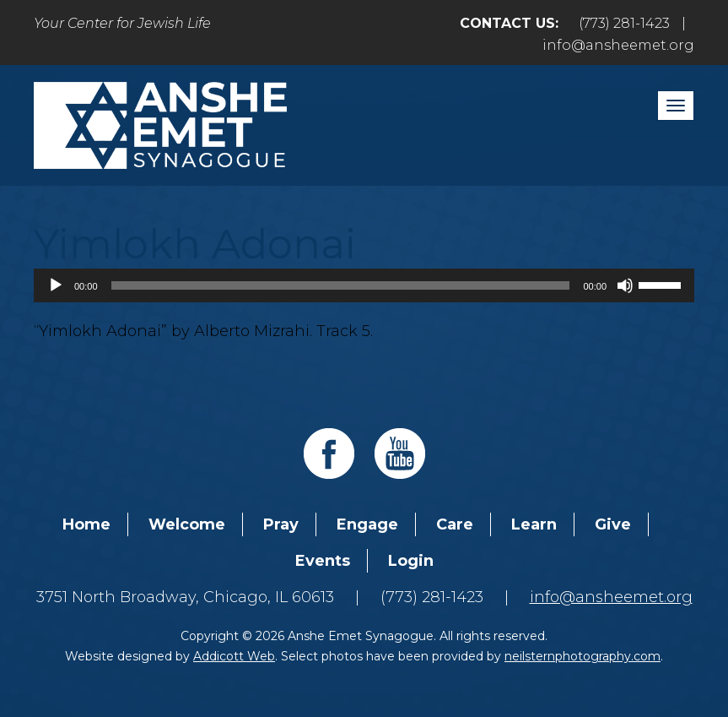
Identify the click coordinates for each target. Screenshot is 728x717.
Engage (367, 524)
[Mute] (625, 285)
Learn (534, 524)
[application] (364, 285)
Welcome (186, 524)
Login (411, 560)
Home (86, 524)
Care (454, 524)
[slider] (340, 285)
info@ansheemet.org (618, 45)
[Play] (55, 285)
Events (322, 560)
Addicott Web (234, 656)
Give (613, 524)
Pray (281, 524)
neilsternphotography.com (582, 656)
